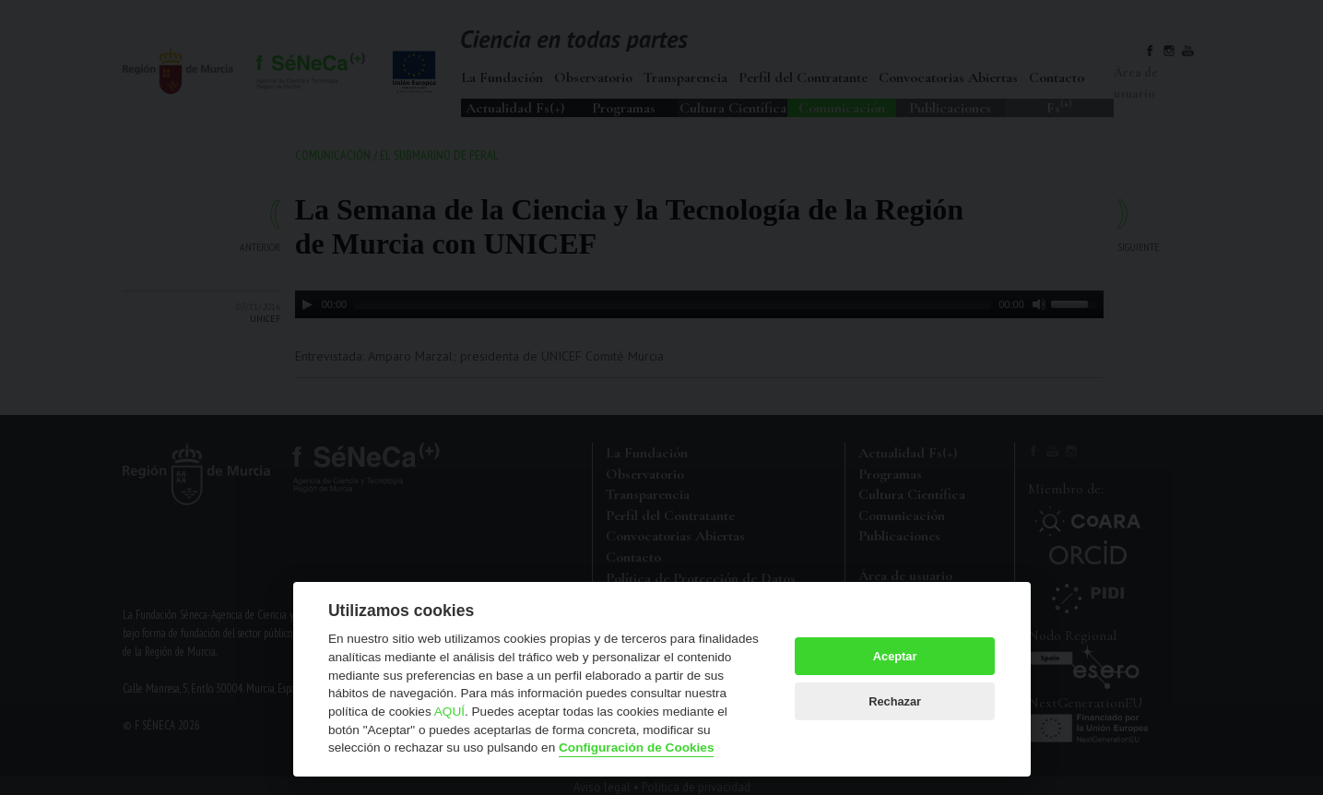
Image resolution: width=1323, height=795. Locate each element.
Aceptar (895, 656)
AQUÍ (449, 711)
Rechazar (894, 701)
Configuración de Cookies (636, 747)
